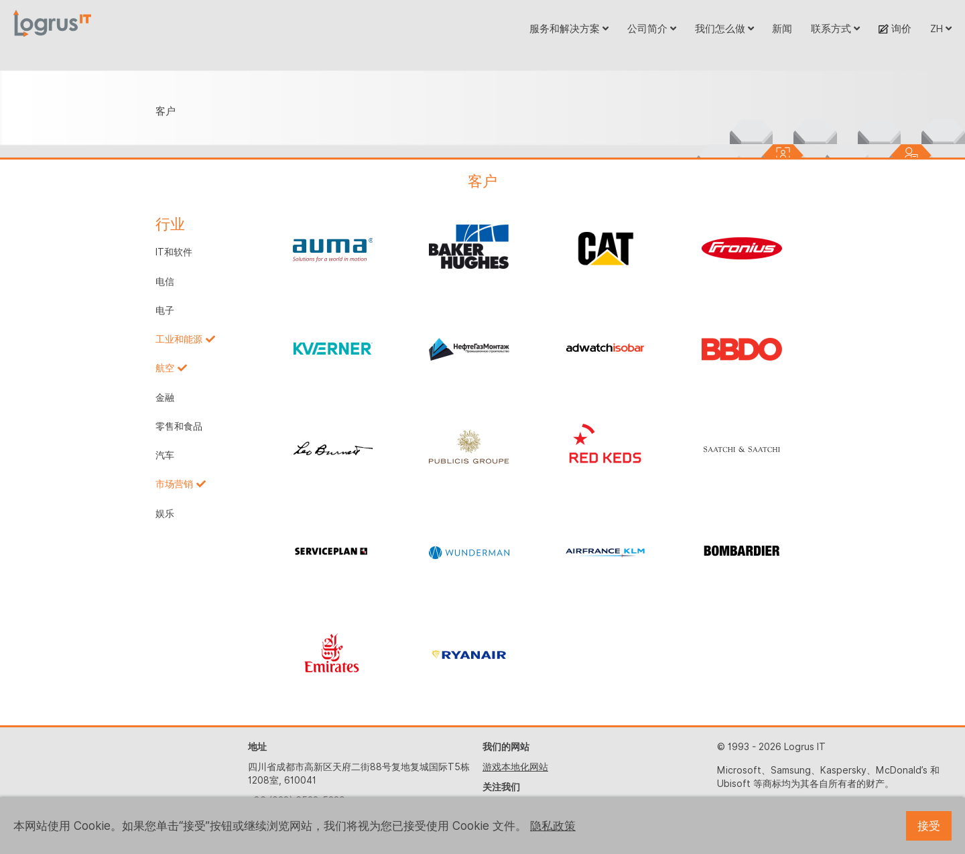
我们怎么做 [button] (724, 28)
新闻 (782, 28)
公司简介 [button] (651, 28)
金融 (164, 397)
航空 (164, 368)
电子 (164, 310)
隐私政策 (553, 826)
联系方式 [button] (835, 28)
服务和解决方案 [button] (568, 28)
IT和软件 (173, 252)
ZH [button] (941, 28)
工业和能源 (178, 339)
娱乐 (164, 513)
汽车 (164, 455)
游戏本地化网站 (515, 766)
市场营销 (174, 484)
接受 (928, 826)
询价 (895, 28)
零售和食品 (178, 426)
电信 (164, 281)
